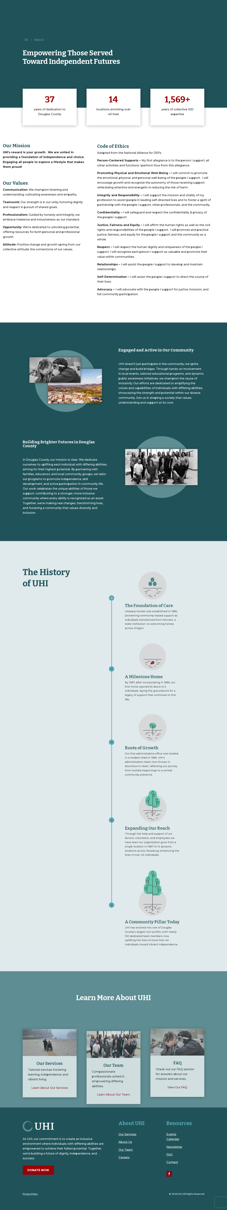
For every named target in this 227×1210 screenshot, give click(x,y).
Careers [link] (124, 1157)
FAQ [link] (169, 1154)
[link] (26, 39)
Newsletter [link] (174, 1147)
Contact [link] (172, 1162)
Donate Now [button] (38, 1170)
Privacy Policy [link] (30, 1194)
